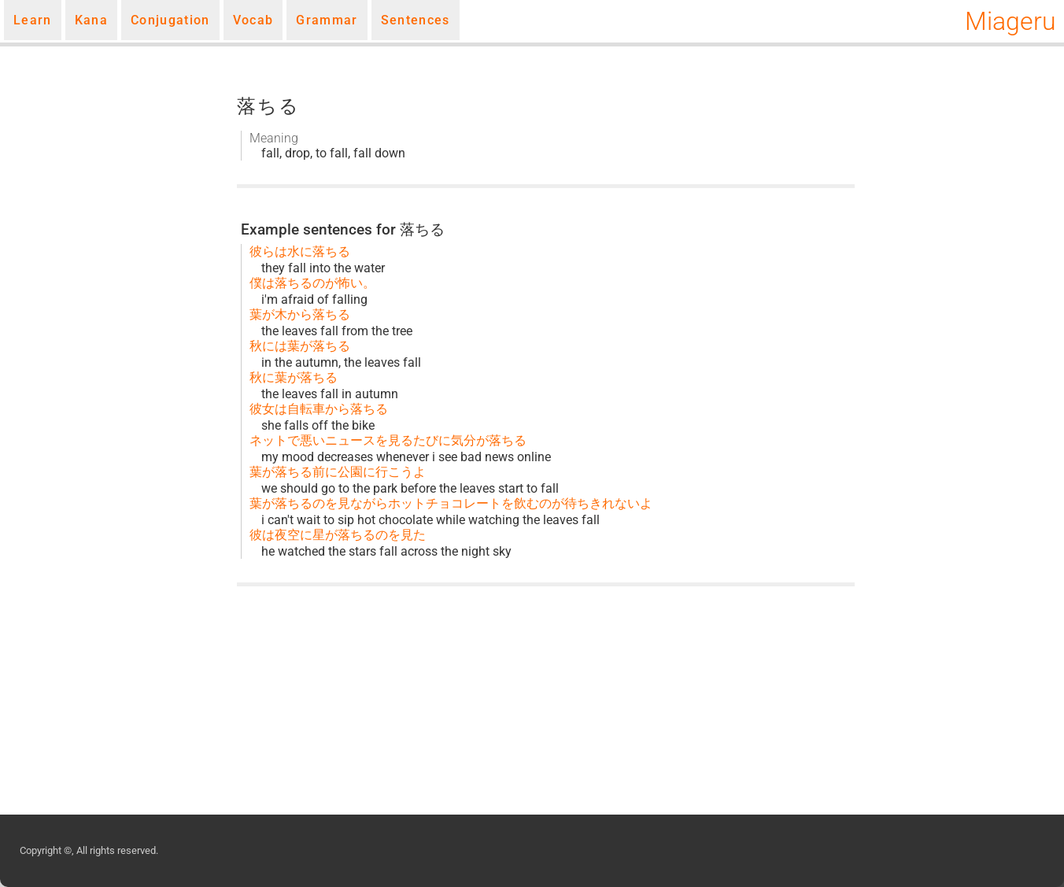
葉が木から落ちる (299, 314)
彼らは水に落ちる (299, 251)
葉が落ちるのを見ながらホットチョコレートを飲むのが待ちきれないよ (450, 503)
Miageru (1010, 21)
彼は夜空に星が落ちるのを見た (337, 534)
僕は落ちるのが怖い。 (312, 282)
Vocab (253, 20)
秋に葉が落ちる (293, 377)
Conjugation (170, 20)
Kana (91, 20)
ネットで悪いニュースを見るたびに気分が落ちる (387, 440)
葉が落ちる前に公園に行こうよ (337, 471)
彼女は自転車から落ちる (318, 408)
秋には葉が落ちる (299, 345)
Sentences (415, 20)
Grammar (326, 20)
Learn (32, 20)
